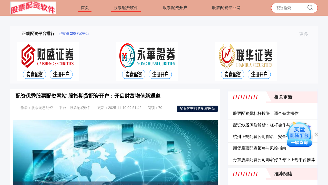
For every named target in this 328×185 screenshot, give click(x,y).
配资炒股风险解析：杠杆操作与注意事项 (270, 125)
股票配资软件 (126, 7)
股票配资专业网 (226, 7)
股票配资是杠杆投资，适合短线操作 (266, 113)
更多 (306, 34)
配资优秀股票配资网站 (197, 108)
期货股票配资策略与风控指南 (259, 148)
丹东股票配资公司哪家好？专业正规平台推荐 (274, 160)
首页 (85, 7)
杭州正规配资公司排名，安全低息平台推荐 (272, 136)
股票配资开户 (175, 7)
